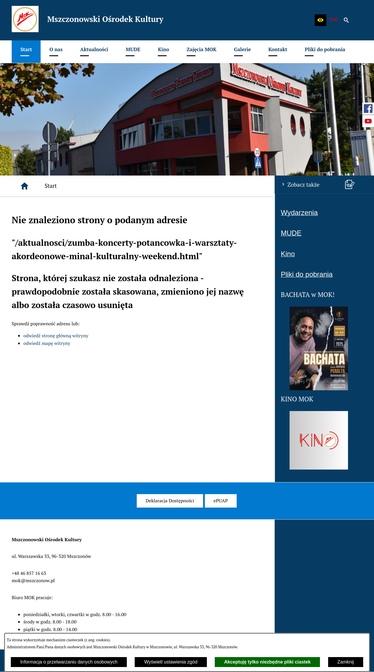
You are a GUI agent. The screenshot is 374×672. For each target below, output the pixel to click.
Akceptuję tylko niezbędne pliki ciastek (267, 661)
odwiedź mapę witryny (46, 343)
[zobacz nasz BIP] (333, 20)
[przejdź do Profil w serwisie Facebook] (368, 108)
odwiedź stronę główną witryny (55, 335)
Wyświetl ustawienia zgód (170, 661)
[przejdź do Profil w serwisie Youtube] (368, 121)
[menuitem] (26, 51)
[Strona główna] (24, 186)
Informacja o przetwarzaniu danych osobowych (68, 661)
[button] (320, 20)
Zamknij (345, 661)
